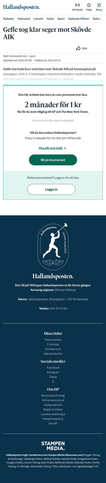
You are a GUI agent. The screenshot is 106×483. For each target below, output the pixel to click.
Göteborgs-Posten (33, 458)
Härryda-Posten (69, 458)
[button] (99, 7)
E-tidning (53, 344)
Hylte (50, 19)
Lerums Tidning (32, 462)
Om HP (53, 423)
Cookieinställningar (53, 414)
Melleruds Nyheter (64, 462)
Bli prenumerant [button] (53, 160)
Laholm (38, 19)
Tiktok (53, 377)
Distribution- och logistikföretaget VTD (78, 466)
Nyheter (8, 19)
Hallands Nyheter (51, 458)
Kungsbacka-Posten (88, 458)
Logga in (51, 189)
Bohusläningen (15, 458)
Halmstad (24, 19)
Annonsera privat (53, 400)
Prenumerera (53, 340)
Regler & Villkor (53, 409)
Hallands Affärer (78, 19)
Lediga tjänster (53, 405)
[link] (21, 7)
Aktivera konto (53, 353)
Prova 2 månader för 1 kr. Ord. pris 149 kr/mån (53, 138)
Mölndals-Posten (83, 462)
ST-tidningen (23, 466)
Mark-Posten (47, 462)
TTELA (54, 466)
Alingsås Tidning (91, 455)
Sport (61, 19)
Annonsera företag (53, 395)
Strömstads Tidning (40, 466)
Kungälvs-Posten (15, 462)
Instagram (53, 372)
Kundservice (53, 349)
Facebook (53, 367)
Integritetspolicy (53, 419)
